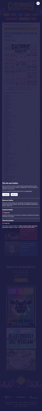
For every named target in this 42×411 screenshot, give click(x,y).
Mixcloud (11, 227)
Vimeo (16, 227)
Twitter (20, 225)
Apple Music (34, 225)
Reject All (14, 194)
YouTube (25, 225)
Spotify (29, 225)
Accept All (5, 194)
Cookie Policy (28, 191)
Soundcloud (5, 227)
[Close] (38, 3)
